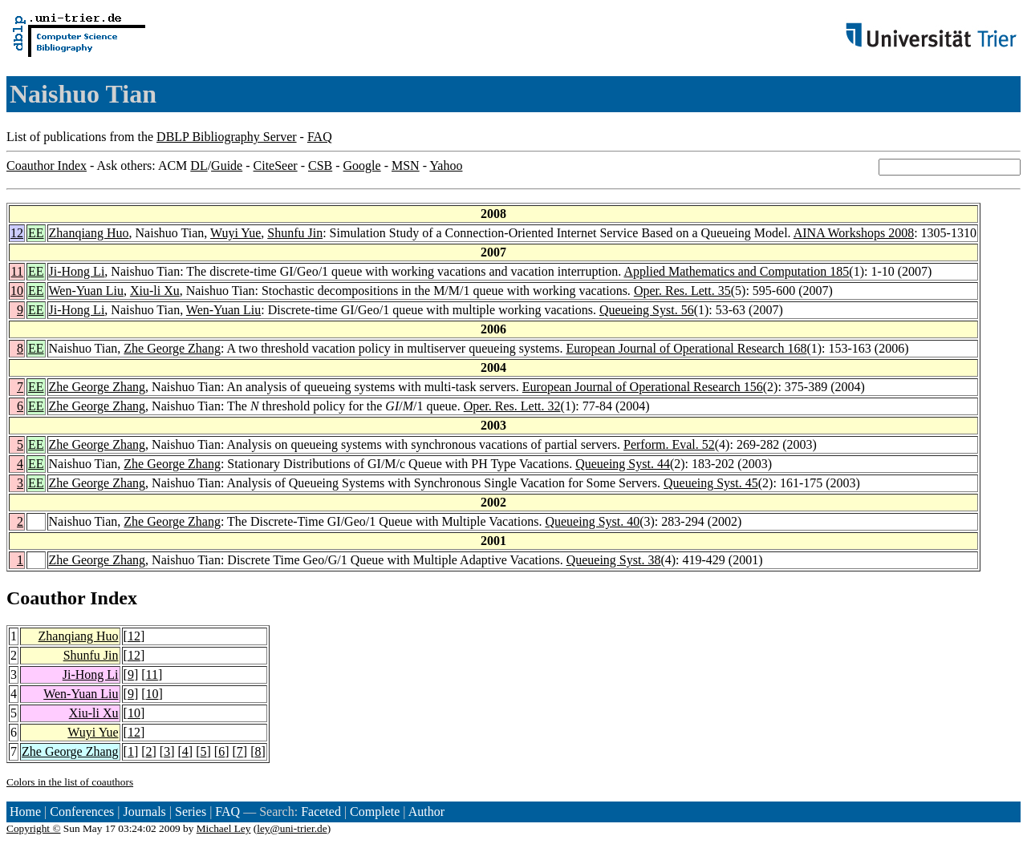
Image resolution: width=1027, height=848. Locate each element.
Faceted (321, 811)
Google (362, 165)
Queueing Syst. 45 (711, 483)
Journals (144, 811)
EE (36, 233)
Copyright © (33, 828)
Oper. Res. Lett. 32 (512, 406)
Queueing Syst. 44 (622, 463)
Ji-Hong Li (77, 271)
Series (190, 811)
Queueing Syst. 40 (592, 521)
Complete (375, 811)
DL (198, 165)
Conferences (82, 811)
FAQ (319, 136)
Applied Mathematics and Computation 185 (736, 271)
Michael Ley (224, 828)
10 (16, 290)
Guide (226, 165)
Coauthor (45, 598)
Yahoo (445, 165)
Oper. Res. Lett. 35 (682, 290)
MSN (406, 165)
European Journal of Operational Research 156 (642, 387)
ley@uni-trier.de (292, 828)
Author (426, 811)
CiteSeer (276, 165)
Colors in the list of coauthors (69, 782)
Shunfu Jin (295, 233)
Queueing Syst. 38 (613, 560)
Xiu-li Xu (155, 290)
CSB (320, 165)
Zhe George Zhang (172, 348)
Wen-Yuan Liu (86, 290)
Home (25, 811)
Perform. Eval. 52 (669, 444)
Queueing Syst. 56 (646, 310)
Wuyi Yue (235, 233)
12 (16, 233)
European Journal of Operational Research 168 (686, 348)
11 (17, 271)
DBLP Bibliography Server (226, 136)
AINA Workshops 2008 (854, 233)
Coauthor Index (46, 165)
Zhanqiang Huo (89, 233)
